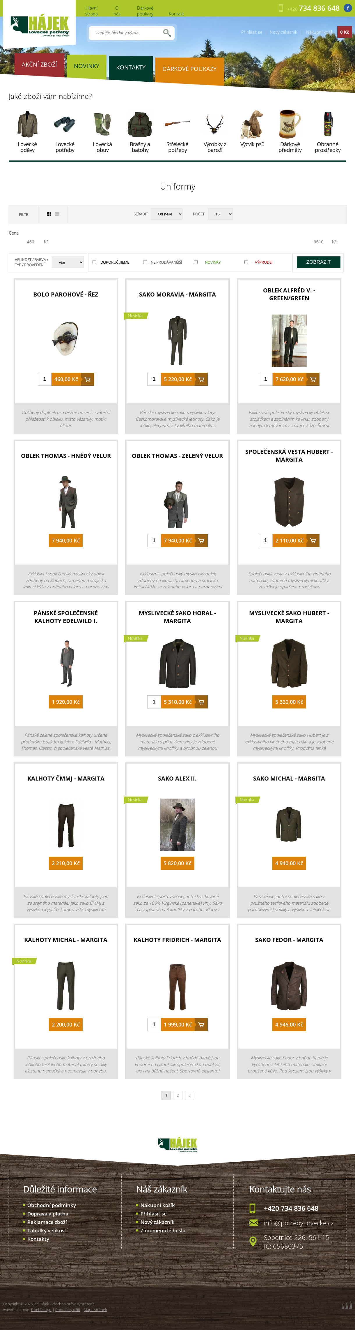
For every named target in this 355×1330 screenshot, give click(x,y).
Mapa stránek (95, 1309)
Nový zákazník (283, 32)
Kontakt (176, 14)
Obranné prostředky (327, 147)
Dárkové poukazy (145, 11)
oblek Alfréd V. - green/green (289, 294)
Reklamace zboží (47, 1222)
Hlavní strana (91, 11)
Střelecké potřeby (177, 147)
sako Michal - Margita (289, 778)
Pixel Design (41, 1309)
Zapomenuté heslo (163, 1230)
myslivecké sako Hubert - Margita (289, 617)
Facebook (348, 8)
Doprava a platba (47, 1213)
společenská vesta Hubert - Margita (289, 455)
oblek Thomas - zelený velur (177, 456)
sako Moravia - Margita (177, 294)
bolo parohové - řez (65, 294)
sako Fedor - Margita (289, 940)
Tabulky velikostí (47, 1230)
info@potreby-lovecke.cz (299, 1222)
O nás (116, 11)
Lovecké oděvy (27, 147)
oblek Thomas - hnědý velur (66, 456)
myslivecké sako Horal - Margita (177, 617)
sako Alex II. (177, 778)
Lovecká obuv (102, 147)
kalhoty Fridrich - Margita (177, 940)
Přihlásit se (251, 32)
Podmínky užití (67, 1309)
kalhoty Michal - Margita (65, 940)
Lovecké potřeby (64, 147)
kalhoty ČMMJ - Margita (65, 778)
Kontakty (38, 1239)
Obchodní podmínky (51, 1205)
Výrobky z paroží (215, 147)
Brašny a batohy (140, 147)
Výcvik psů (252, 144)
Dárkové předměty (289, 147)
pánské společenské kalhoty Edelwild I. (66, 617)
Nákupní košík (158, 1205)
